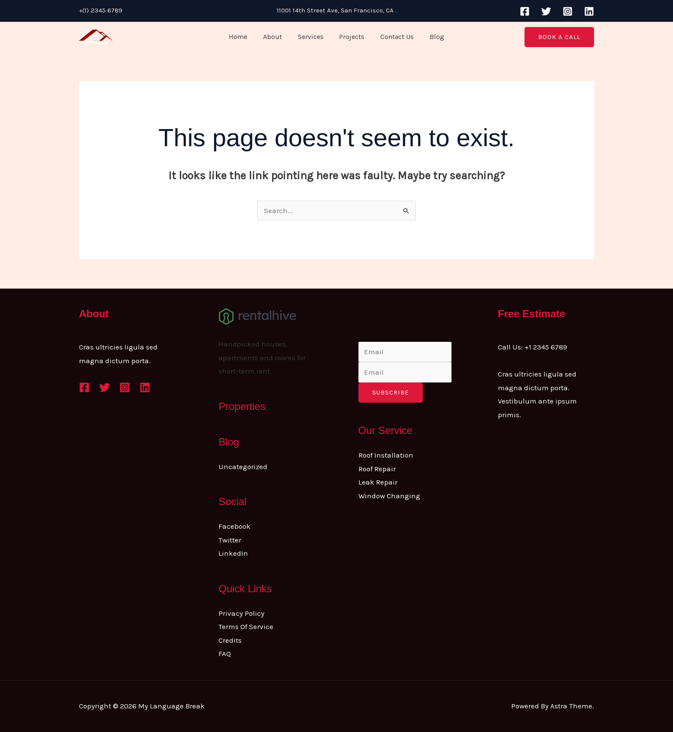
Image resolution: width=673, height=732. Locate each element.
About (275, 37)
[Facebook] (525, 11)
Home (243, 37)
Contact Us (394, 37)
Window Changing (389, 495)
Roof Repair (377, 468)
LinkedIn (233, 553)
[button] (559, 37)
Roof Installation (385, 455)
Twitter (229, 540)
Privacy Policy (241, 613)
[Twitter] (546, 11)
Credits (230, 640)
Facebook (234, 526)
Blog (431, 37)
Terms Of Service (245, 626)
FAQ (224, 653)
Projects (351, 37)
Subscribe (390, 392)
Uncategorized (242, 466)
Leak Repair (377, 482)
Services (311, 37)
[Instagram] (568, 11)
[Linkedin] (589, 11)
